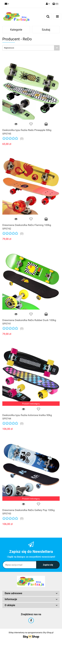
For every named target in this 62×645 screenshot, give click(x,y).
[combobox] (31, 48)
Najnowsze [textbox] (9, 48)
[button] (55, 4)
